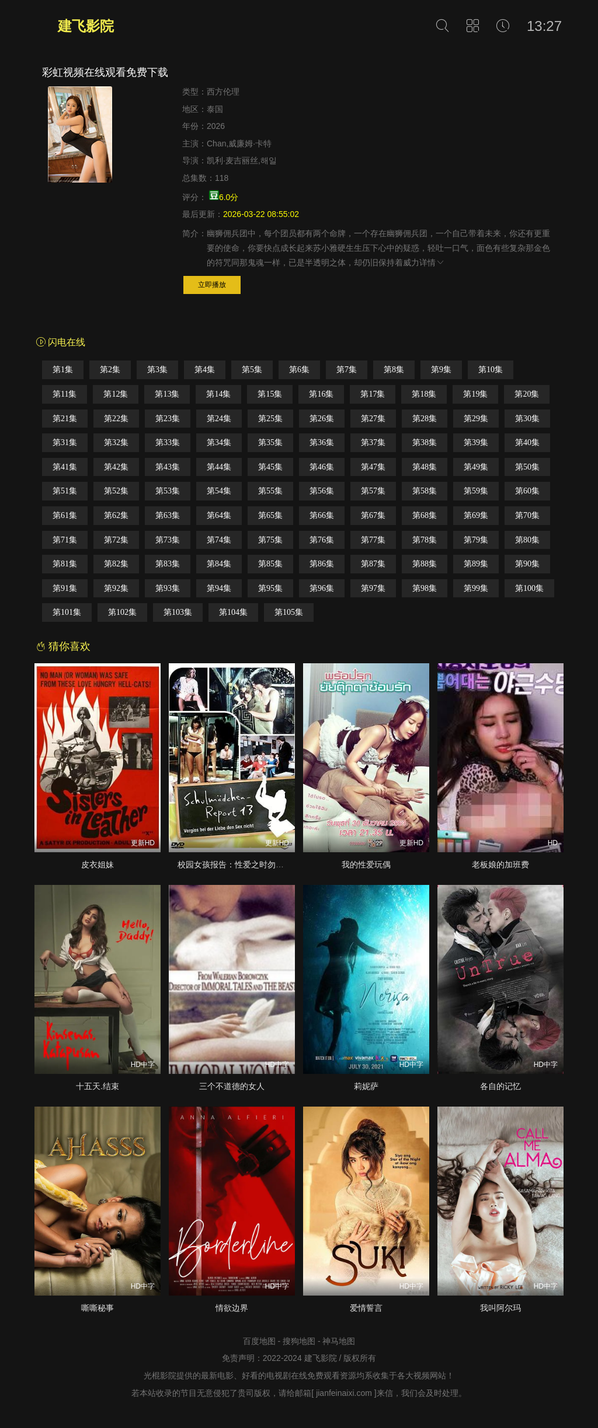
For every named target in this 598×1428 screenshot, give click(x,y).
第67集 (373, 515)
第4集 (204, 369)
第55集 (270, 491)
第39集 (476, 442)
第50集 (527, 467)
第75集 (270, 540)
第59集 (476, 491)
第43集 (167, 467)
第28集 (424, 418)
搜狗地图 (299, 1341)
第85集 (270, 563)
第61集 (65, 515)
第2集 (110, 369)
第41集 (65, 467)
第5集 (252, 369)
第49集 (476, 467)
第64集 (219, 515)
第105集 (288, 612)
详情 (432, 262)
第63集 (167, 515)
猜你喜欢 (63, 646)
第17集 (372, 394)
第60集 (527, 491)
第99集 (476, 588)
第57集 (373, 491)
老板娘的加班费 (500, 864)
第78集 (424, 540)
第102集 (122, 612)
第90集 (527, 563)
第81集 (65, 563)
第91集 (65, 588)
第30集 (527, 418)
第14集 (218, 394)
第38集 (424, 442)
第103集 (178, 612)
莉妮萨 (366, 1086)
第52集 (116, 491)
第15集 (270, 394)
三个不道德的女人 (232, 1086)
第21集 (65, 418)
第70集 (527, 515)
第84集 (219, 563)
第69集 (476, 515)
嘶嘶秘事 (97, 1307)
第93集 (167, 588)
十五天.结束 (97, 1086)
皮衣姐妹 (97, 864)
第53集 (167, 491)
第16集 (321, 394)
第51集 (65, 491)
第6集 (299, 369)
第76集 (322, 540)
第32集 (116, 442)
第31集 (65, 442)
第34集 (219, 442)
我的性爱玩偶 (366, 864)
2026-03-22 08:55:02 (261, 214)
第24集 (219, 418)
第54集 (219, 491)
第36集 (322, 442)
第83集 (167, 563)
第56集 (322, 491)
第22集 (116, 418)
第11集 (65, 394)
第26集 (322, 418)
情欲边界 (231, 1307)
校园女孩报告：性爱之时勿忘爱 (235, 864)
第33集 (167, 442)
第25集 (270, 418)
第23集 (167, 418)
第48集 (424, 467)
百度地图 (259, 1341)
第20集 (526, 394)
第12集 (115, 394)
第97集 (373, 588)
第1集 (63, 369)
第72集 (116, 540)
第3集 (157, 369)
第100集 (529, 588)
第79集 (476, 540)
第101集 (67, 612)
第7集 (346, 369)
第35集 (270, 442)
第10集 (490, 369)
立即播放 (212, 285)
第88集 (424, 563)
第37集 (373, 442)
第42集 (116, 467)
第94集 (219, 588)
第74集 (219, 540)
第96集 (322, 588)
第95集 (270, 588)
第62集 (116, 515)
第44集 (219, 467)
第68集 (424, 515)
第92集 (116, 588)
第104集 (233, 612)
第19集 (475, 394)
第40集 (527, 442)
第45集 (270, 467)
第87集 (373, 563)
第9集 (441, 369)
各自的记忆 (500, 1086)
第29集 (476, 418)
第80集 (527, 540)
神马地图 (338, 1341)
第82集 (116, 563)
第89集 (476, 563)
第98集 (424, 588)
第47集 (373, 467)
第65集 (270, 515)
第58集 (424, 491)
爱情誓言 (366, 1307)
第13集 (167, 394)
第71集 (65, 540)
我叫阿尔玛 (500, 1307)
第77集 (373, 540)
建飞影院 (86, 26)
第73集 (167, 540)
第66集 (322, 515)
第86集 (322, 563)
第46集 (322, 467)
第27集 (373, 418)
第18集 (424, 394)
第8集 (394, 369)
